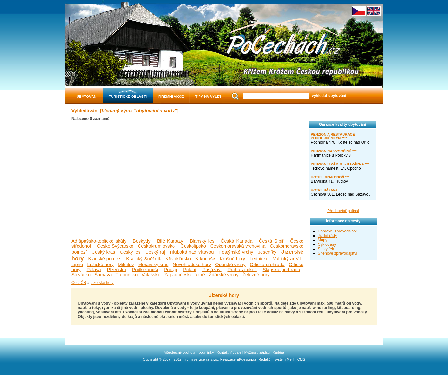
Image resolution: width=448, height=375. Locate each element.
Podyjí (170, 269)
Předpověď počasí (343, 211)
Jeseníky (267, 252)
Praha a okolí (241, 269)
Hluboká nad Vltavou (192, 252)
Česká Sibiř (271, 241)
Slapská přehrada (281, 269)
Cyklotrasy (327, 244)
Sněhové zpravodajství (337, 253)
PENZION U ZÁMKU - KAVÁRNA (338, 164)
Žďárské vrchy (224, 274)
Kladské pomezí (105, 258)
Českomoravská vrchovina (238, 246)
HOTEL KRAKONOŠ (327, 177)
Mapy (322, 240)
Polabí (189, 269)
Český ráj (155, 252)
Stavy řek (326, 249)
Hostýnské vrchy (236, 252)
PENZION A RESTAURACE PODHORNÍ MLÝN (333, 136)
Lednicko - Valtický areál (275, 258)
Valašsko (151, 274)
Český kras (103, 252)
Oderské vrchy (230, 264)
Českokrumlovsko (157, 246)
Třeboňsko (126, 274)
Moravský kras (153, 264)
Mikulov (126, 264)
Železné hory (255, 274)
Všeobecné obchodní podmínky (189, 352)
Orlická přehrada (267, 264)
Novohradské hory (192, 264)
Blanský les (202, 241)
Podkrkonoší (145, 269)
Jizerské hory (102, 282)
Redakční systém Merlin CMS (281, 359)
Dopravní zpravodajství (338, 231)
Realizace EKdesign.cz (238, 359)
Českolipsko (193, 246)
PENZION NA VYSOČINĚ (331, 151)
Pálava (94, 269)
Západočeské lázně (184, 274)
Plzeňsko (116, 269)
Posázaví (212, 269)
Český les (130, 252)
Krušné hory (232, 258)
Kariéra (278, 352)
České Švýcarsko (115, 246)
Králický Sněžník (143, 258)
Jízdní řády (327, 235)
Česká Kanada (237, 241)
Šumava (103, 274)
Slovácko (81, 274)
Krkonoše (205, 258)
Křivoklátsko (178, 258)
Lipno (77, 264)
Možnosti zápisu (257, 352)
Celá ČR (78, 282)
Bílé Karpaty (170, 241)
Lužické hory (100, 264)
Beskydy (142, 241)
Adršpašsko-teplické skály (98, 241)
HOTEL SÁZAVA (324, 190)
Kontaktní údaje (229, 352)
